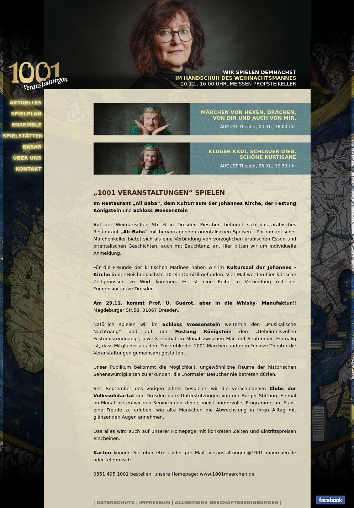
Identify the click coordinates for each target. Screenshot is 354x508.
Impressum (154, 502)
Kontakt (28, 169)
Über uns (27, 158)
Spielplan (26, 113)
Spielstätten (22, 136)
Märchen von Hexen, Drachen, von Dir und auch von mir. (248, 115)
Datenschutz (115, 502)
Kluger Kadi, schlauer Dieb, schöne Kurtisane (252, 154)
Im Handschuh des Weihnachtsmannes (235, 78)
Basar (32, 147)
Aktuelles (26, 102)
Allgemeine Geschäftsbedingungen (226, 502)
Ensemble (27, 125)
